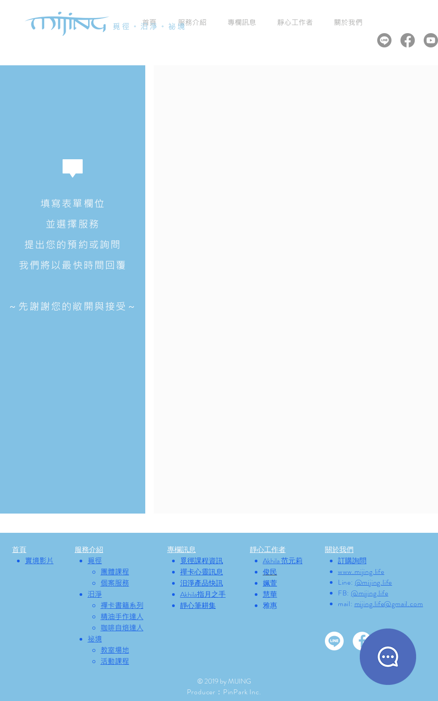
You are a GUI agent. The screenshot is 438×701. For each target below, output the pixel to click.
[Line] (384, 40)
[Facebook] (407, 40)
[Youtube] (431, 40)
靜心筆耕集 (198, 605)
